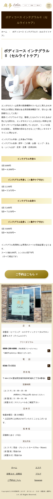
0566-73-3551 (9, 365)
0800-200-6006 (20, 350)
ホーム (4, 32)
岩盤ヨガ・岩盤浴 (14, 474)
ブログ (38, 474)
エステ (38, 468)
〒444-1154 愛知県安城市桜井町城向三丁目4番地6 (24, 378)
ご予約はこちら (14, 480)
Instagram (38, 480)
